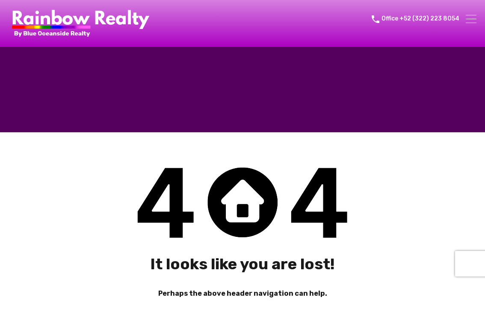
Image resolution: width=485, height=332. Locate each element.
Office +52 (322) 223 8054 (420, 18)
